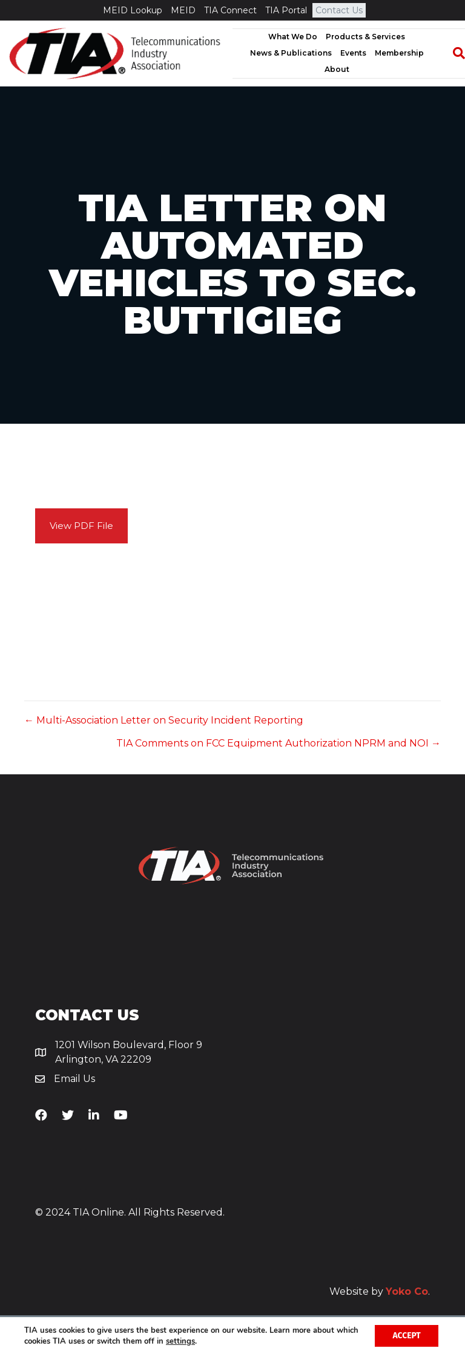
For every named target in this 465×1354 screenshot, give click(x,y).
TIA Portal (286, 10)
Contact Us (339, 10)
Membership (399, 52)
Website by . (379, 1291)
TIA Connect (230, 10)
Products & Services (365, 36)
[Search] (453, 53)
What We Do (292, 36)
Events (353, 52)
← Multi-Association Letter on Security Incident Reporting (163, 720)
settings (204, 1340)
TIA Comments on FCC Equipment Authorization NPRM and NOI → (278, 743)
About (337, 69)
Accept (406, 1335)
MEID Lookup (132, 10)
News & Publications (291, 52)
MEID (183, 10)
